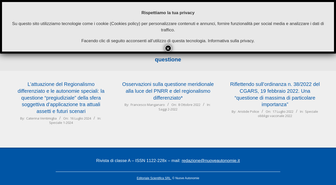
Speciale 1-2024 (61, 122)
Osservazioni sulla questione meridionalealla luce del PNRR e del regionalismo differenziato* (168, 90)
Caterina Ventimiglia (41, 118)
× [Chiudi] (168, 48)
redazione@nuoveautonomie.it (211, 160)
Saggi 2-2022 (168, 109)
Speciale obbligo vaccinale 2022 (288, 113)
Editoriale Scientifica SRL (154, 178)
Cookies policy (125, 23)
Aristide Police (248, 111)
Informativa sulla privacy (230, 40)
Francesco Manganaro (148, 104)
